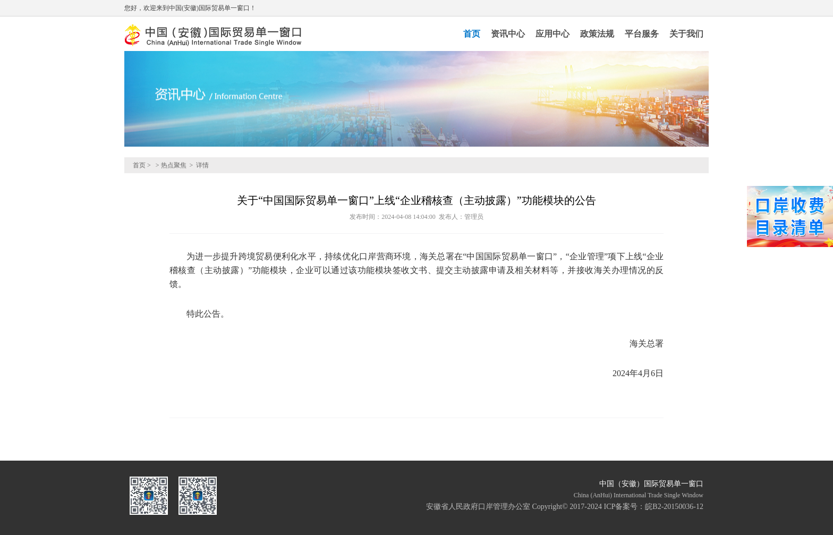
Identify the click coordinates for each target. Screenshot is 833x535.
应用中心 (553, 33)
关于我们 (686, 33)
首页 (471, 33)
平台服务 (642, 33)
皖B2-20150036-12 (674, 507)
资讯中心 (508, 33)
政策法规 (597, 33)
